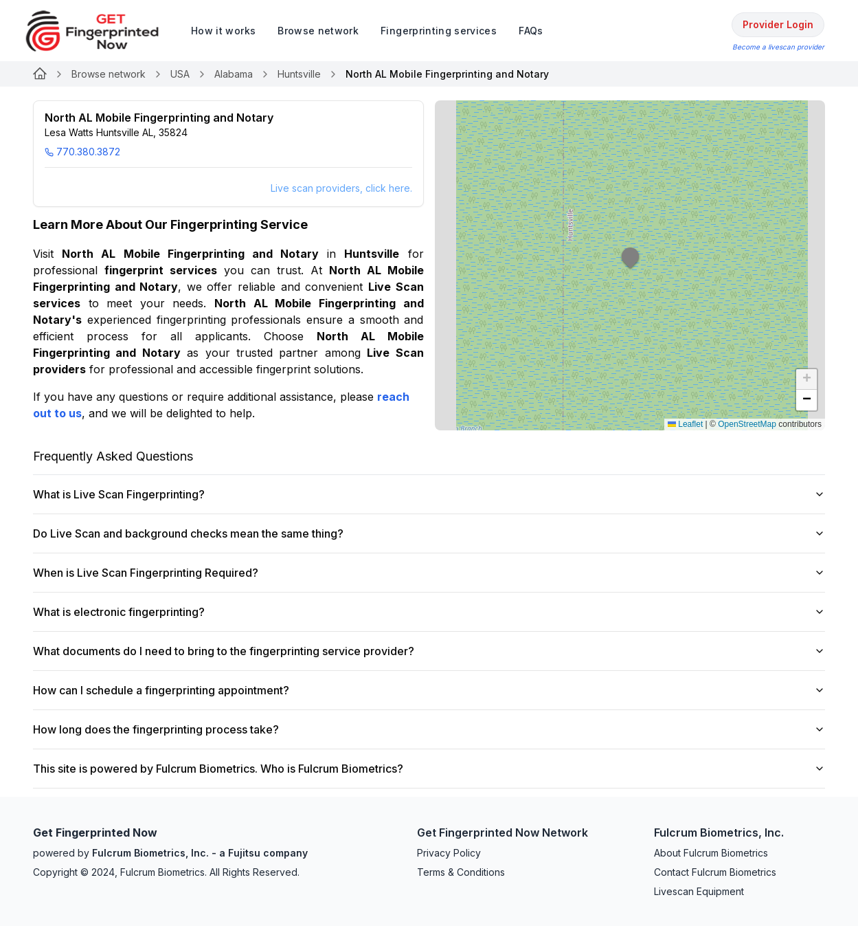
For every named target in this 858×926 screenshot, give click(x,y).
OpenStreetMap (747, 424)
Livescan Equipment (699, 891)
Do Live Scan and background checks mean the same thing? (429, 533)
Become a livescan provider (778, 47)
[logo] (102, 31)
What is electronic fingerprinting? (429, 612)
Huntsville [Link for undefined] (299, 74)
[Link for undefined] (40, 74)
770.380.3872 (82, 151)
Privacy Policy (449, 853)
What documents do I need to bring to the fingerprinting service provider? (429, 651)
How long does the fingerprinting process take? (429, 729)
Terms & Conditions (461, 872)
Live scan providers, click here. (341, 188)
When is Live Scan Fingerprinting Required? (429, 573)
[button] (630, 265)
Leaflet (685, 424)
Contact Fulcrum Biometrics (715, 872)
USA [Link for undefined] (180, 74)
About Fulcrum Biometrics (711, 853)
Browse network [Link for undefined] (108, 74)
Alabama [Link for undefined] (233, 74)
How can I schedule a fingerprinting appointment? (429, 690)
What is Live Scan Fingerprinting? (429, 494)
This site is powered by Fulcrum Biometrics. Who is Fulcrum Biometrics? (429, 768)
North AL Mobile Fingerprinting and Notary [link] (447, 74)
